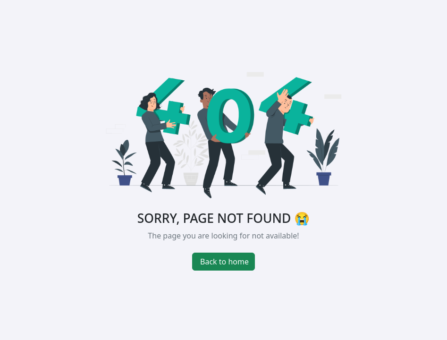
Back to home (224, 261)
